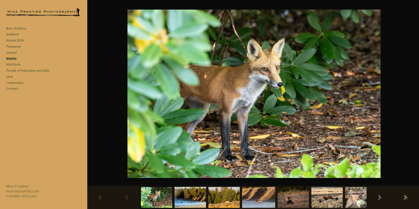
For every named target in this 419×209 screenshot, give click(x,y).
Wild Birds (13, 64)
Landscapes (15, 83)
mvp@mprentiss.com (22, 191)
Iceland (11, 53)
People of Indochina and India (27, 71)
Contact (12, 89)
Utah (9, 77)
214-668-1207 (17, 196)
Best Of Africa (18, 28)
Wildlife (11, 59)
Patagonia (13, 46)
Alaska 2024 (15, 40)
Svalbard (12, 34)
